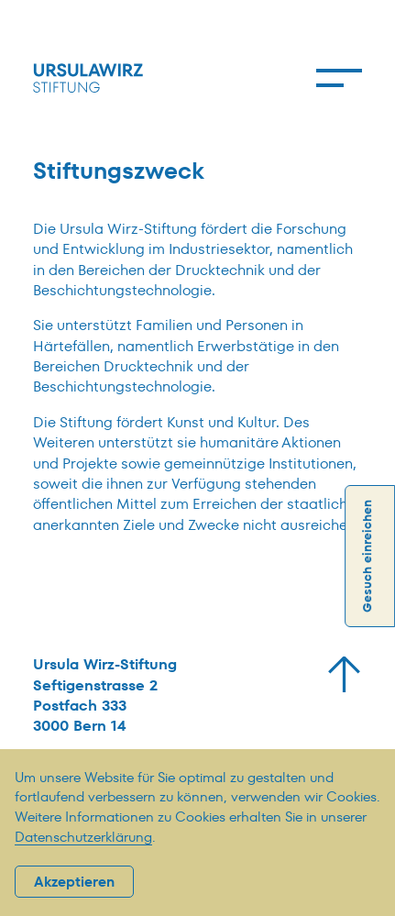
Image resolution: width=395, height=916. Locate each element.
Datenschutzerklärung (83, 836)
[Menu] (339, 78)
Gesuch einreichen (367, 556)
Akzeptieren (74, 881)
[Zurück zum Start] (344, 674)
